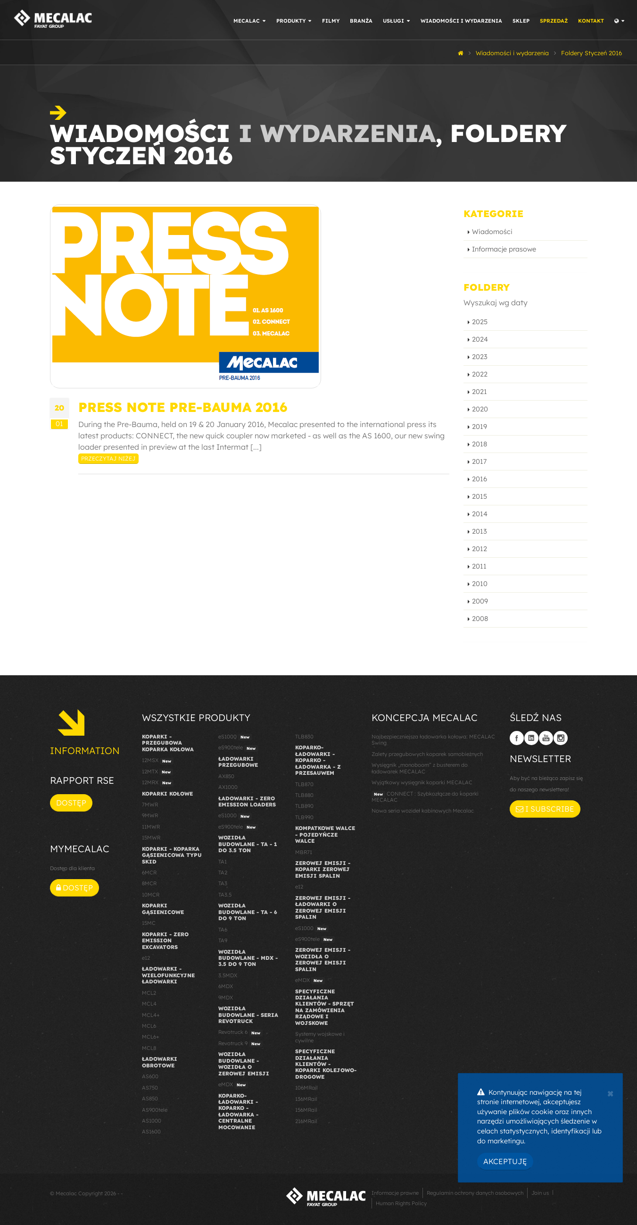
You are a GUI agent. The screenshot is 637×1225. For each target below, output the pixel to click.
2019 (479, 426)
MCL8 (149, 1048)
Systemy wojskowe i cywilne (320, 1037)
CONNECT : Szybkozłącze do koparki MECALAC (425, 796)
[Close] (610, 1092)
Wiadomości (492, 231)
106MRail (306, 1087)
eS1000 (235, 737)
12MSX (158, 760)
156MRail (306, 1110)
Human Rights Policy (401, 1203)
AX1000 (228, 787)
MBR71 (303, 852)
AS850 (150, 1098)
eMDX (233, 1085)
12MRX (158, 783)
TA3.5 (225, 894)
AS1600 (151, 1131)
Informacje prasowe (504, 249)
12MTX (157, 772)
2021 (479, 391)
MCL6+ (150, 1036)
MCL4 (149, 1003)
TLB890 (304, 806)
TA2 (222, 872)
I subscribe (545, 809)
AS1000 (151, 1120)
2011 (479, 566)
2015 (479, 496)
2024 (480, 339)
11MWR (151, 826)
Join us (540, 1193)
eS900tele (238, 748)
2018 (479, 444)
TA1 (222, 861)
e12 (146, 958)
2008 (480, 618)
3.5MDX (227, 975)
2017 (479, 461)
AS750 (150, 1087)
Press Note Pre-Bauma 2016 (182, 407)
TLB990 (304, 817)
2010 (480, 583)
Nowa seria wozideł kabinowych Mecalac (423, 810)
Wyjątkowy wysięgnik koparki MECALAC (422, 782)
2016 (479, 479)
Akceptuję (505, 1161)
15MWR (151, 837)
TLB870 (304, 784)
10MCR (150, 894)
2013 (479, 531)
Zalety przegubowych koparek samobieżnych (427, 754)
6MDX (225, 986)
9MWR (150, 815)
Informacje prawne (395, 1193)
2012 (479, 549)
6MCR (149, 872)
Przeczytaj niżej (108, 458)
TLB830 (304, 736)
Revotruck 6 (240, 1032)
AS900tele (154, 1110)
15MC (149, 923)
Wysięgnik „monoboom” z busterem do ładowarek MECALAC (420, 768)
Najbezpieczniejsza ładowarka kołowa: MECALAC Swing (433, 739)
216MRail (306, 1121)
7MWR (150, 804)
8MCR (149, 883)
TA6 (222, 929)
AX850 (226, 776)
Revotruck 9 (240, 1044)
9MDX (225, 997)
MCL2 (149, 993)
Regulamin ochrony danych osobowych (475, 1193)
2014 (480, 514)
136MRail (306, 1099)
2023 (480, 356)
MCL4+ (151, 1015)
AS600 (150, 1076)
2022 (480, 374)
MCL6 (149, 1026)
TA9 (222, 940)
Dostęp (71, 802)
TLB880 (304, 795)
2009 (480, 601)
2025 (480, 322)
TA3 (222, 883)
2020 (480, 409)
